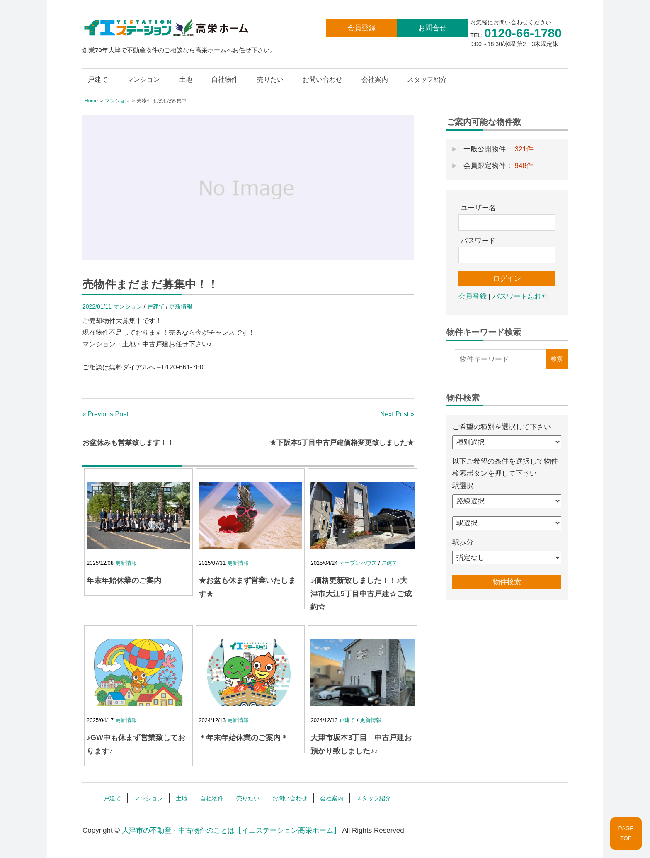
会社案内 (374, 79)
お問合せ (432, 28)
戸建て (98, 79)
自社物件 (224, 79)
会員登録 (361, 28)
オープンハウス (358, 563)
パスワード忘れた (520, 296)
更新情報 (180, 306)
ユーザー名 (478, 208)
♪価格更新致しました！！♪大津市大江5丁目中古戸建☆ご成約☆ (361, 593)
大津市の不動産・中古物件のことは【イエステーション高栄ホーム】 (231, 830)
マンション (143, 79)
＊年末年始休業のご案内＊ (243, 738)
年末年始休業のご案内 (124, 580)
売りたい (270, 79)
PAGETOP (626, 833)
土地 (185, 79)
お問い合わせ (322, 79)
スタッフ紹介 (427, 79)
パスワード (478, 241)
